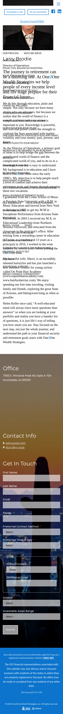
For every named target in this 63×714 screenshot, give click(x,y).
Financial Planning (15, 165)
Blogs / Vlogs (11, 225)
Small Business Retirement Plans (23, 195)
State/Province (16, 564)
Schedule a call (15, 12)
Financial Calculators (17, 240)
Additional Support (15, 266)
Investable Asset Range (31, 611)
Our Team (43, 45)
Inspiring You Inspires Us (18, 38)
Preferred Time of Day (31, 540)
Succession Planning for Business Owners (30, 187)
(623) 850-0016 (15, 447)
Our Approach (12, 60)
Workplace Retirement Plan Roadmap (27, 150)
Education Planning (40, 202)
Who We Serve (33, 53)
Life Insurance (12, 202)
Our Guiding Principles (17, 45)
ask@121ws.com (16, 443)
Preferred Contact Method (31, 526)
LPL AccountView (38, 12)
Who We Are (10, 30)
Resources (9, 217)
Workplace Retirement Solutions (24, 120)
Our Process (10, 53)
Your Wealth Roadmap (17, 113)
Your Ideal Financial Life (18, 98)
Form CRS (37, 692)
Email (20, 499)
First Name (23, 472)
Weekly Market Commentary (21, 274)
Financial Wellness (15, 105)
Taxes (28, 225)
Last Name (23, 486)
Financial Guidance (15, 83)
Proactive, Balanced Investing (23, 68)
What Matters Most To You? (20, 90)
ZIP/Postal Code (17, 577)
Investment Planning (16, 180)
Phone (7, 513)
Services (8, 157)
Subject (21, 598)
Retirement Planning (16, 172)
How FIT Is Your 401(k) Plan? (20, 127)
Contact (8, 259)
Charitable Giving (14, 210)
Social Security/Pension (18, 232)
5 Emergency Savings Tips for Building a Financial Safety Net (28, 249)
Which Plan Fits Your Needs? (21, 143)
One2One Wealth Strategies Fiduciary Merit (30, 135)
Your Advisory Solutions (19, 75)
